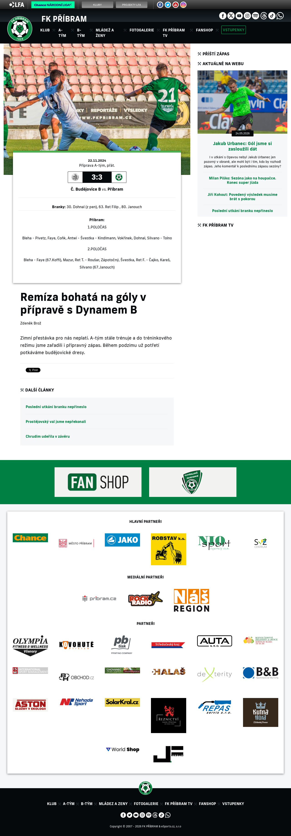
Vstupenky (233, 30)
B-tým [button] (81, 33)
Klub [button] (45, 30)
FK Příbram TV (174, 33)
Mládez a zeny (113, 803)
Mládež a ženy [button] (105, 33)
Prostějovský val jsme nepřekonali (56, 421)
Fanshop (204, 30)
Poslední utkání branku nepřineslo (56, 406)
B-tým (87, 803)
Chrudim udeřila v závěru (48, 436)
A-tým (69, 803)
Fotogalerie (142, 30)
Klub (52, 803)
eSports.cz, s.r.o (171, 826)
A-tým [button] (62, 33)
